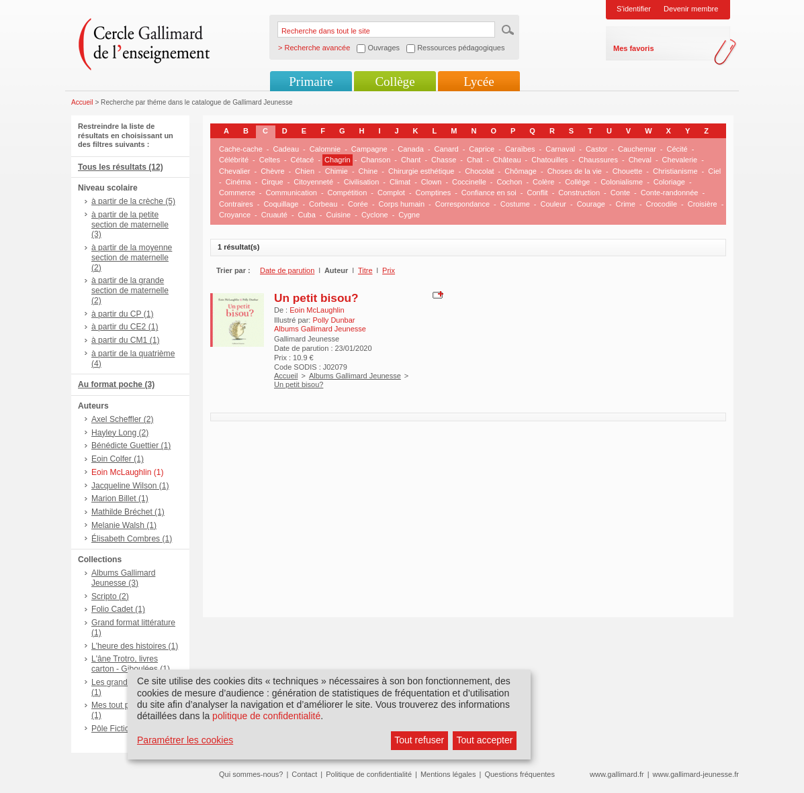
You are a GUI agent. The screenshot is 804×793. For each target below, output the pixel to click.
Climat (400, 182)
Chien (304, 171)
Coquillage (280, 204)
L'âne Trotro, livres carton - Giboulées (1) (130, 664)
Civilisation (361, 182)
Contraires (236, 204)
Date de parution (287, 270)
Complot (391, 193)
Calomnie (325, 149)
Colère (543, 182)
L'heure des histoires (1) (134, 646)
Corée (358, 204)
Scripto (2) (110, 596)
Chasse (443, 160)
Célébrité (234, 160)
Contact (304, 774)
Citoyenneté (313, 182)
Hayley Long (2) (119, 432)
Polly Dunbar (333, 320)
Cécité (677, 149)
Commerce (237, 193)
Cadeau (286, 149)
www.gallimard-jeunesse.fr (696, 774)
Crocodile (661, 204)
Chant (410, 160)
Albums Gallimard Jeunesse (355, 376)
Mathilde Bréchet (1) (128, 512)
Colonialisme (621, 182)
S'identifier (634, 9)
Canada (411, 149)
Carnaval (560, 149)
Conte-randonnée (670, 193)
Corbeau (323, 204)
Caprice (481, 149)
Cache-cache (241, 149)
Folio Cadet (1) (118, 609)
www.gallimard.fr (617, 774)
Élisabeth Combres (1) (131, 538)
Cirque (272, 182)
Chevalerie (680, 160)
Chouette (628, 171)
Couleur (553, 204)
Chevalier (234, 171)
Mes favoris (633, 48)
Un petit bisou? (316, 298)
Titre (365, 270)
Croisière (702, 204)
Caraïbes (520, 149)
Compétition (347, 193)
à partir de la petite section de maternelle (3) (130, 225)
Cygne (409, 215)
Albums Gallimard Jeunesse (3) (123, 578)
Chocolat (479, 171)
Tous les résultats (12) (120, 167)
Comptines (433, 193)
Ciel (714, 171)
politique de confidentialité (266, 715)
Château (507, 160)
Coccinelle (469, 182)
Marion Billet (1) (119, 498)
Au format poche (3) (116, 384)
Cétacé (302, 160)
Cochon (509, 182)
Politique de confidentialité (369, 774)
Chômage (520, 171)
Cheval (640, 160)
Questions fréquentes (519, 774)
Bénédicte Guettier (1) (131, 445)
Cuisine (338, 215)
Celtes (269, 160)
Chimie (336, 171)
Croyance (235, 215)
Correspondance (462, 204)
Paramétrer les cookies (185, 740)
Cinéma (238, 182)
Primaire (310, 81)
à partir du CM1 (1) (125, 340)
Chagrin (337, 160)
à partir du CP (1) (122, 314)
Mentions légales (448, 774)
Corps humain (402, 204)
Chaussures (598, 160)
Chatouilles (549, 160)
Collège (394, 81)
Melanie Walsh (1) (124, 525)
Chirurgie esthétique (421, 171)
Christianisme (675, 171)
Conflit (537, 193)
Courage (591, 204)
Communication (290, 193)
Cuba (307, 215)
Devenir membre (691, 9)
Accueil (82, 102)
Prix (388, 270)
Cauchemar (637, 149)
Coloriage (669, 182)
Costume (515, 204)
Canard (447, 149)
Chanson (375, 160)
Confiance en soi (489, 193)
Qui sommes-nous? (251, 774)
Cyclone (374, 215)
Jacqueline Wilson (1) (130, 485)
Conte (620, 193)
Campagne (369, 149)
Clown (431, 182)
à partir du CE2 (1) (124, 326)
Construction (579, 193)
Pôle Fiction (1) (118, 728)
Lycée (478, 81)
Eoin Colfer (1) (117, 459)
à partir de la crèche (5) (133, 201)
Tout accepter (484, 740)
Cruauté (274, 215)
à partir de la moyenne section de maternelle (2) (131, 257)
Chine (368, 171)
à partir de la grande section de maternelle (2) (130, 290)
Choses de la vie (574, 171)
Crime (625, 204)
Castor (596, 149)
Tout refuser (419, 740)
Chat (474, 160)
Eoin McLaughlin (316, 310)
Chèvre (272, 171)
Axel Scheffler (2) (122, 419)
